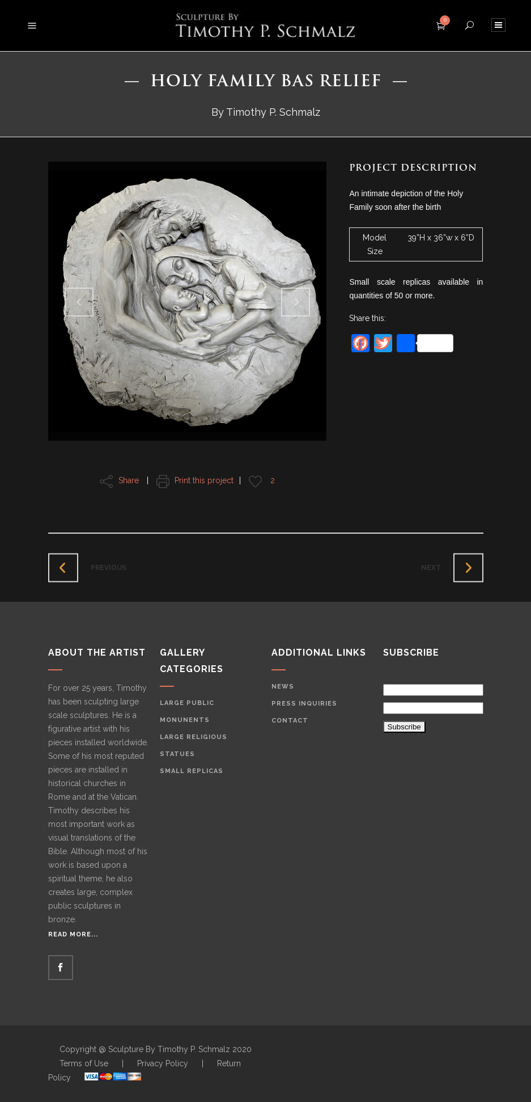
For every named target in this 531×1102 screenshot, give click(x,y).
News (282, 686)
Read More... (73, 934)
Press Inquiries (304, 703)
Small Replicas (191, 771)
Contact (289, 720)
